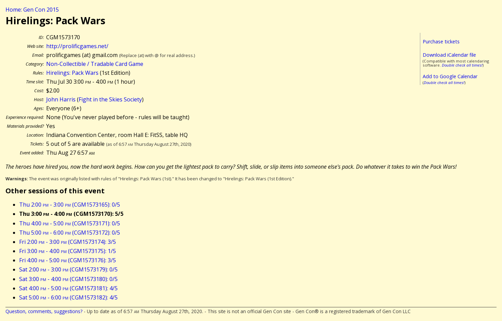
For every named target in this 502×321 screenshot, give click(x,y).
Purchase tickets (441, 41)
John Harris (61, 99)
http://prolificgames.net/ (77, 46)
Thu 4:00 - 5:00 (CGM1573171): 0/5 (69, 223)
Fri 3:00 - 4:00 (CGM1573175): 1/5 (67, 251)
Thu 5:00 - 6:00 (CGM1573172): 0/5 (69, 232)
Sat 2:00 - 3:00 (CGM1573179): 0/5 (68, 269)
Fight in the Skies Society (110, 99)
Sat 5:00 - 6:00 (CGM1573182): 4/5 (68, 297)
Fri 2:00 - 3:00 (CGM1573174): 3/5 (67, 242)
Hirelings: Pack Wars (72, 72)
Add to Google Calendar (450, 76)
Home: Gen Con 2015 (32, 9)
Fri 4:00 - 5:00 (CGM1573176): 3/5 (67, 260)
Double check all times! (462, 65)
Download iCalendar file (449, 55)
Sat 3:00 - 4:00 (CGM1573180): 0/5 (68, 279)
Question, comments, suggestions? (43, 311)
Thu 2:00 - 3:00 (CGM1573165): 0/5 (69, 204)
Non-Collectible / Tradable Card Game (94, 64)
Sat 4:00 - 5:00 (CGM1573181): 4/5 (68, 288)
